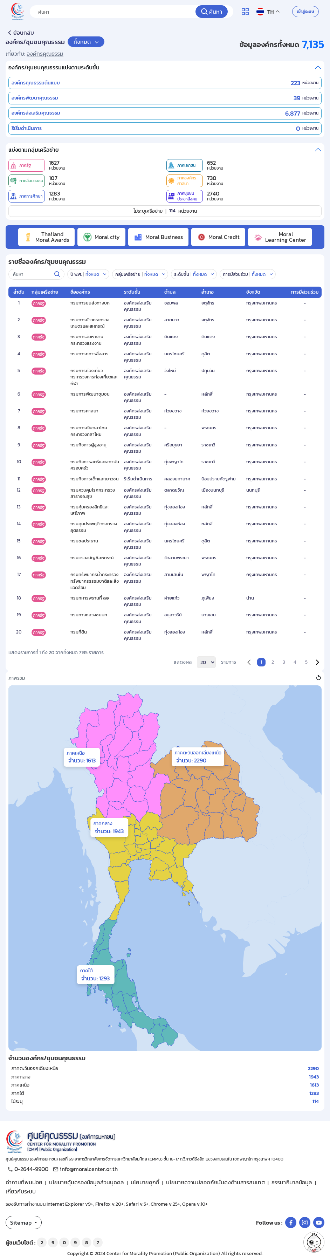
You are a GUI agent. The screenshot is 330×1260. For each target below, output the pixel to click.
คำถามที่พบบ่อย (24, 1182)
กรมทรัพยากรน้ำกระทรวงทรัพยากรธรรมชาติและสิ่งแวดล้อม (94, 580)
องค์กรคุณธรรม (45, 53)
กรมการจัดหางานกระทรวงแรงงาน (86, 339)
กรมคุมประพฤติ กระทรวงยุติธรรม (93, 526)
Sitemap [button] (21, 1222)
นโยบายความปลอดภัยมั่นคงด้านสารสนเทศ (215, 1182)
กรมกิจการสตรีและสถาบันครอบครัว (94, 464)
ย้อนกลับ (20, 32)
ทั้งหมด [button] (83, 41)
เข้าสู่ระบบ (305, 11)
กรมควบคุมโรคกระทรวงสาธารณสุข (92, 493)
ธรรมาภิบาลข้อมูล (291, 1182)
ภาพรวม (16, 678)
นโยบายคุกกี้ (145, 1182)
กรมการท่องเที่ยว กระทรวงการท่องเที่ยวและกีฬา (94, 376)
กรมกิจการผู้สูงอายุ (88, 444)
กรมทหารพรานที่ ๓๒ (89, 598)
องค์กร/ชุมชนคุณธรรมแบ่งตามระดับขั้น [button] (53, 67)
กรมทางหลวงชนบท (88, 614)
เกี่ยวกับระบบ (21, 1191)
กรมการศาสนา (84, 411)
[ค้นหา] (211, 11)
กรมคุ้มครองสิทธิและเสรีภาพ (89, 510)
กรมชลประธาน (84, 540)
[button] (262, 274)
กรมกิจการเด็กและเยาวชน (94, 478)
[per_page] (206, 662)
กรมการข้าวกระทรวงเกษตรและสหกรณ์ (89, 322)
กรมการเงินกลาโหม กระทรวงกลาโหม (88, 430)
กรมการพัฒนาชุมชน (90, 394)
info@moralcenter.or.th (84, 1169)
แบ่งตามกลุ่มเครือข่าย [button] (33, 149)
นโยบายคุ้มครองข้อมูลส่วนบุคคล (86, 1182)
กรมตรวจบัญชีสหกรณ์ (92, 557)
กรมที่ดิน (78, 632)
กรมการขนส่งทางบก (90, 303)
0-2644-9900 (27, 1169)
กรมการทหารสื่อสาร (89, 353)
